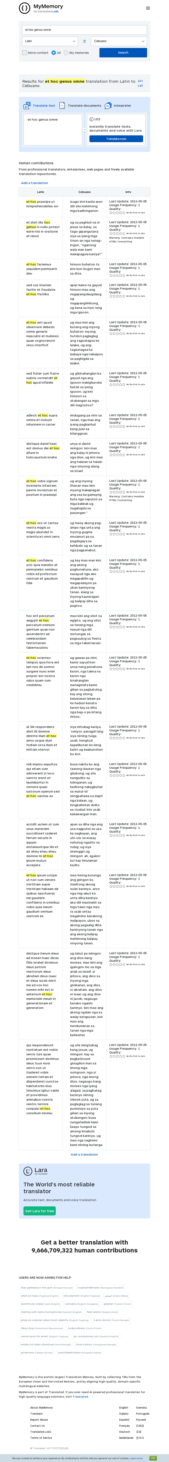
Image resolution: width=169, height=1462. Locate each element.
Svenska (141, 1407)
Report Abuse (39, 1419)
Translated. (81, 1396)
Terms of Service (41, 1437)
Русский (141, 1419)
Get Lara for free (39, 1211)
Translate (36, 1413)
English (123, 1407)
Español (124, 1419)
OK (153, 1458)
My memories (76, 52)
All (56, 52)
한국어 (140, 1437)
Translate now (116, 138)
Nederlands (126, 1437)
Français (124, 1425)
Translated (40, 1431)
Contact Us (37, 1425)
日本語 (140, 1425)
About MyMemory (41, 1407)
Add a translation (34, 183)
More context (35, 52)
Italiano (124, 1413)
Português (143, 1413)
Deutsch (124, 1431)
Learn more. (136, 1458)
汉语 (138, 1431)
